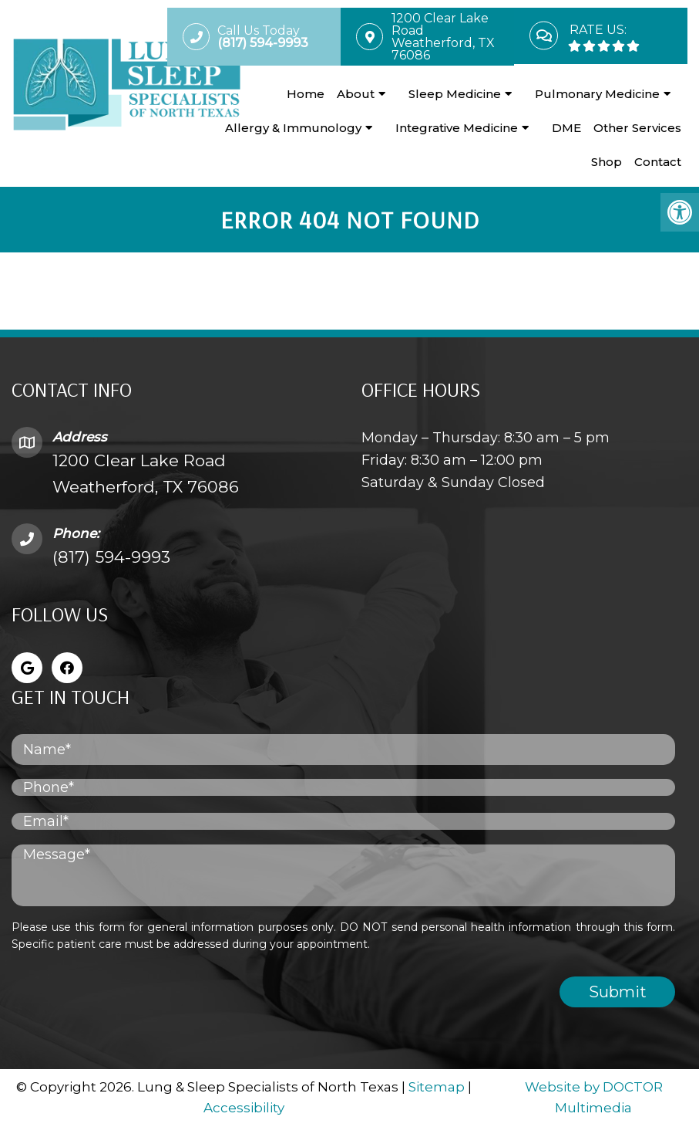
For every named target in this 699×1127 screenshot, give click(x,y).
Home (305, 93)
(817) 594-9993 (111, 557)
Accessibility (243, 1107)
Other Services (637, 127)
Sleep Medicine (454, 93)
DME (566, 127)
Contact (657, 161)
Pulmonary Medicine (597, 93)
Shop (606, 161)
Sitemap (436, 1087)
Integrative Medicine (456, 127)
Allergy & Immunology (293, 127)
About (356, 93)
